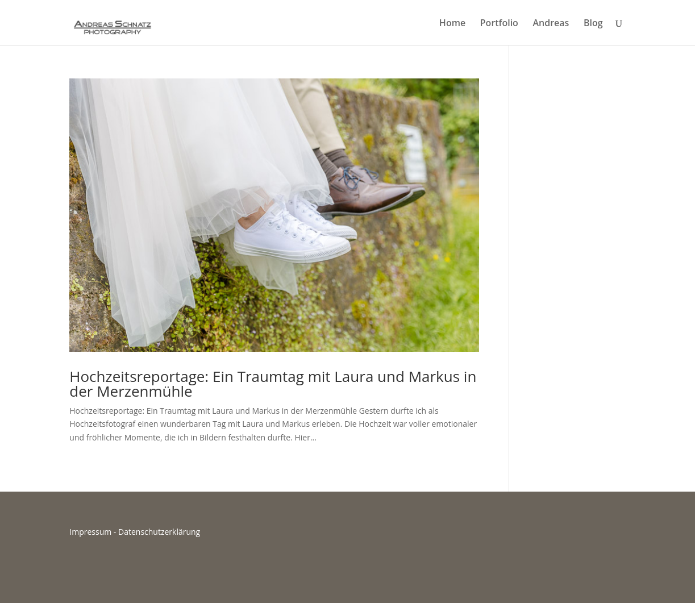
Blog (593, 24)
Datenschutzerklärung (159, 531)
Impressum (90, 531)
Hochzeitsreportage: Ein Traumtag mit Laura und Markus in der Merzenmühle (272, 383)
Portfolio (499, 24)
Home (452, 24)
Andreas (551, 24)
